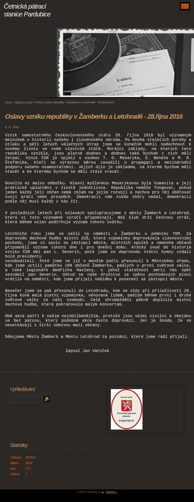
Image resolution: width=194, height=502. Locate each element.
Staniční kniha (23, 102)
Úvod (8, 102)
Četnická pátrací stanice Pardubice (27, 10)
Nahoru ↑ (112, 491)
